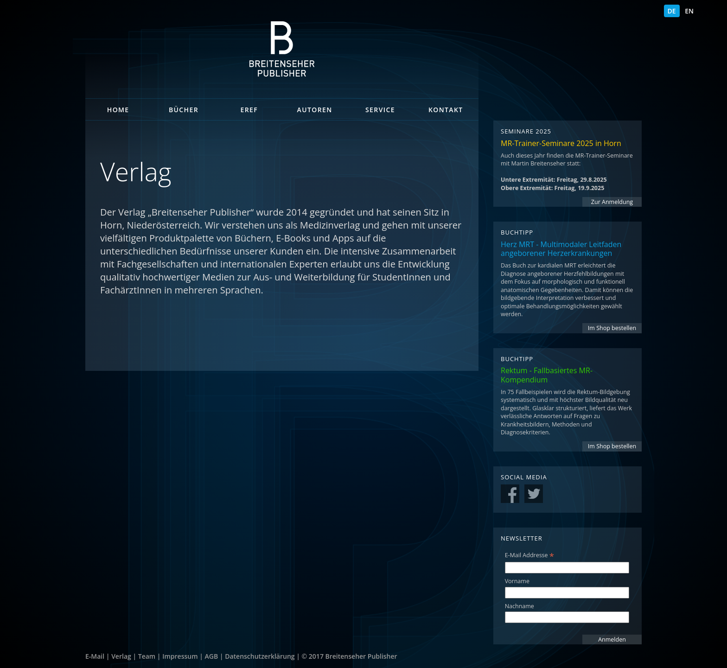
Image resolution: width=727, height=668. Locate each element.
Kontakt (445, 109)
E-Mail (94, 656)
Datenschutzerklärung (259, 656)
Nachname (519, 606)
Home (118, 109)
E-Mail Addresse (530, 555)
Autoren (314, 109)
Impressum (180, 656)
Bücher (183, 109)
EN (689, 10)
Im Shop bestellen (612, 328)
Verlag (121, 656)
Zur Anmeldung (612, 202)
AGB (211, 656)
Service (380, 109)
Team (146, 656)
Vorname (517, 581)
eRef (249, 109)
